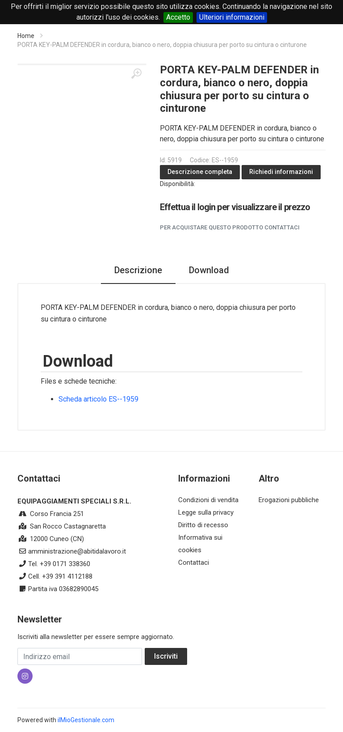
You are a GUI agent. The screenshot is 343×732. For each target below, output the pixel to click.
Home (25, 35)
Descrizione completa (199, 171)
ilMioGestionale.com (86, 720)
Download (209, 270)
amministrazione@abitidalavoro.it (77, 551)
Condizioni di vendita (208, 500)
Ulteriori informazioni (231, 17)
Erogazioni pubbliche (289, 500)
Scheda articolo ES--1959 (98, 399)
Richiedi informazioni (281, 171)
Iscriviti (166, 656)
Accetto (178, 17)
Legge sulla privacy (206, 512)
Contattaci (193, 563)
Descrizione (138, 270)
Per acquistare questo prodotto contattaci (230, 227)
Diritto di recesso (203, 525)
